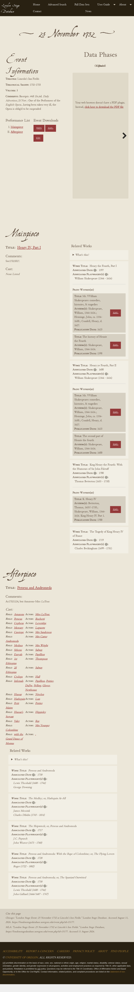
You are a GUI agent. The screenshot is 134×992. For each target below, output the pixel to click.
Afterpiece (17, 132)
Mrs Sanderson (43, 640)
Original (109, 66)
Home (36, 4)
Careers (63, 959)
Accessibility (13, 959)
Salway (38, 657)
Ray (37, 729)
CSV (38, 138)
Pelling (37, 693)
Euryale (18, 662)
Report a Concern (40, 959)
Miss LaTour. (42, 622)
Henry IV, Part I (29, 255)
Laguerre (40, 635)
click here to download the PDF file (104, 115)
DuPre (28, 693)
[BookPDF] (100, 143)
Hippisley (40, 720)
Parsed (109, 74)
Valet (16, 729)
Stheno (18, 657)
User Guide (103, 4)
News (88, 11)
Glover (46, 693)
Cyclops (18, 684)
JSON (39, 128)
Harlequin (19, 706)
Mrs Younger (42, 733)
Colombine (12, 737)
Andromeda (12, 649)
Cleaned (90, 74)
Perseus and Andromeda (34, 596)
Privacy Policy (84, 959)
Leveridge (40, 631)
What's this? (82, 263)
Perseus (18, 626)
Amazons (19, 622)
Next (123, 143)
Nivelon (39, 702)
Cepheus (19, 631)
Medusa (18, 653)
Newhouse (31, 698)
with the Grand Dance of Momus (14, 747)
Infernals (18, 689)
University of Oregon (21, 965)
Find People (119, 959)
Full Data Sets (82, 4)
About (122, 4)
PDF (90, 66)
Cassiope (19, 640)
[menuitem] (37, 4)
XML (50, 128)
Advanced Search (57, 4)
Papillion (40, 662)
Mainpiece (17, 127)
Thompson (41, 666)
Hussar (18, 702)
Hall (37, 684)
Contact (37, 11)
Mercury (18, 635)
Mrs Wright (41, 653)
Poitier (49, 689)
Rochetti (40, 626)
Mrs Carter (41, 644)
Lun (37, 706)
